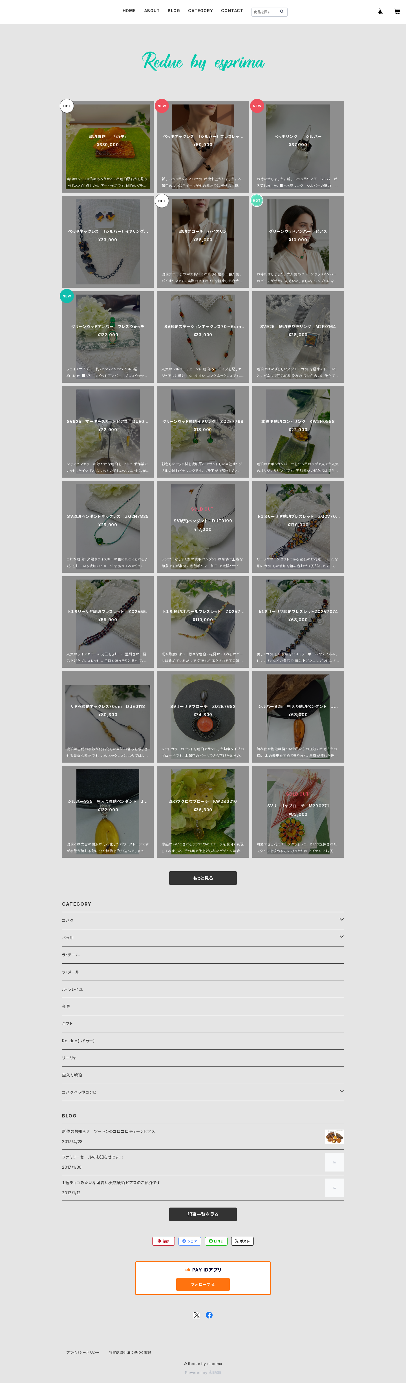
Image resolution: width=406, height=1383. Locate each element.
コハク (68, 920)
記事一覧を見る (203, 1214)
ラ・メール (71, 972)
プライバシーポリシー (83, 1352)
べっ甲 (68, 937)
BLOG (174, 10)
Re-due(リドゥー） (79, 1040)
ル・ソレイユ (72, 989)
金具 (66, 1006)
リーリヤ (69, 1057)
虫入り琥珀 (72, 1075)
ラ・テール (71, 954)
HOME (129, 10)
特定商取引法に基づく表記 (130, 1352)
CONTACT (232, 10)
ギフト (67, 1023)
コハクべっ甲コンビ (79, 1092)
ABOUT (152, 10)
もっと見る (203, 878)
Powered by (203, 1373)
